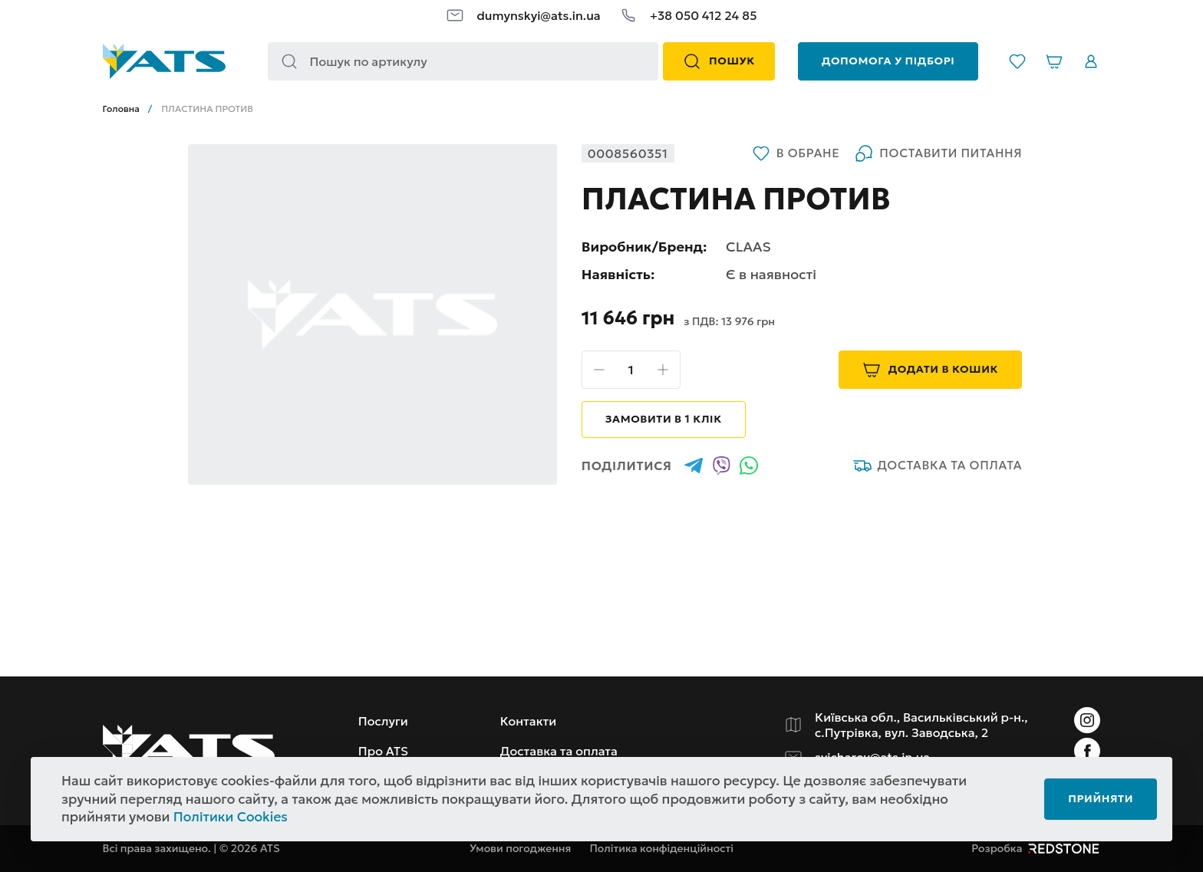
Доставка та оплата (938, 465)
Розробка (1035, 848)
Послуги (383, 721)
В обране (796, 153)
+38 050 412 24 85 (703, 15)
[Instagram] (1087, 720)
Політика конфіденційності (661, 848)
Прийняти (1100, 798)
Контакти (528, 721)
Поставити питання (938, 153)
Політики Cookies (230, 816)
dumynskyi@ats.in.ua (538, 15)
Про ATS (383, 750)
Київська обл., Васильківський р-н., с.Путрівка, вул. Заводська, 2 (921, 724)
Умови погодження (520, 848)
